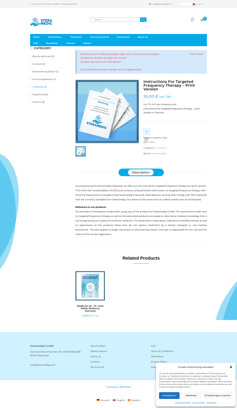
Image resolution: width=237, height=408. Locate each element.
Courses (37, 63)
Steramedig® (158, 153)
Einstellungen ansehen (218, 395)
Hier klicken (196, 54)
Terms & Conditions (162, 351)
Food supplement (42, 79)
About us (96, 356)
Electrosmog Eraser (43, 71)
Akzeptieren (169, 395)
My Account (97, 367)
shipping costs (168, 104)
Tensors (36, 102)
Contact (95, 361)
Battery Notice (99, 351)
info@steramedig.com (161, 4)
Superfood (38, 94)
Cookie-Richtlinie (183, 402)
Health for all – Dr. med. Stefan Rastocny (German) (90, 308)
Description (141, 172)
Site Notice (211, 402)
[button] (230, 367)
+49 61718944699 (71, 351)
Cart (153, 345)
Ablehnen (191, 395)
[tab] (141, 172)
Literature (37, 86)
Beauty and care (41, 56)
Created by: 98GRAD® (118, 387)
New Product (98, 345)
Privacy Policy (198, 402)
